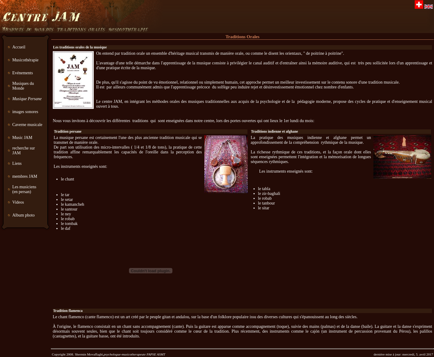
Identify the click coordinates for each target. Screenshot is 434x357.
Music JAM (22, 137)
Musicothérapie (25, 60)
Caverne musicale (27, 124)
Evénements (22, 73)
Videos (18, 202)
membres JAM (25, 176)
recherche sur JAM (23, 150)
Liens (17, 163)
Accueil (19, 47)
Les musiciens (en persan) (24, 189)
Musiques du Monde (23, 86)
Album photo (23, 215)
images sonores (25, 111)
